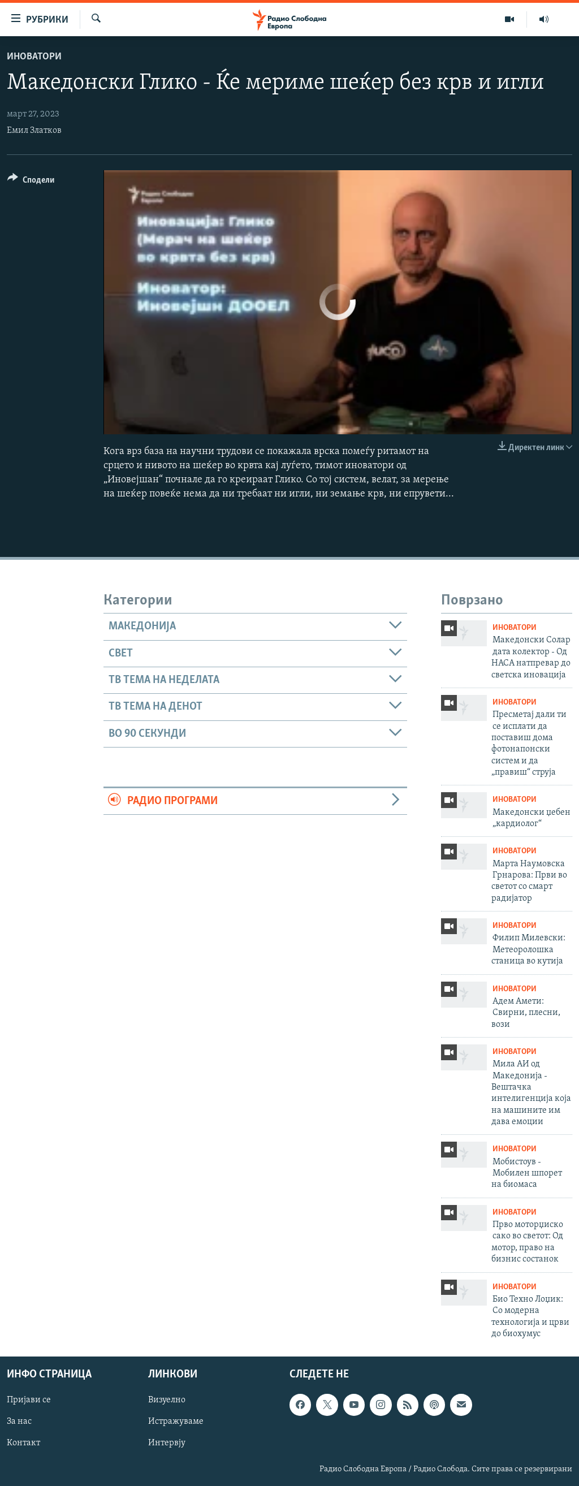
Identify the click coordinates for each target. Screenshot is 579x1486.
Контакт (23, 1443)
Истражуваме (176, 1422)
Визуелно (166, 1400)
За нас (19, 1422)
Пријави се (29, 1400)
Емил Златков (34, 130)
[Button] (30, 181)
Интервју (166, 1443)
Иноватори (34, 56)
